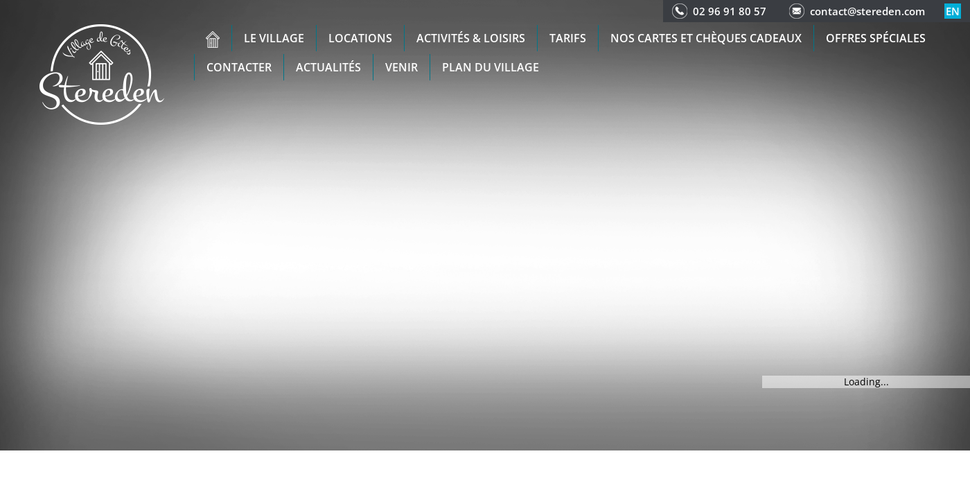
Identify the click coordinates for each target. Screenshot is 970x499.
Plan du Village (490, 67)
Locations (360, 38)
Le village (274, 38)
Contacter (239, 67)
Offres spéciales (876, 38)
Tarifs (567, 38)
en (953, 11)
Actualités (328, 67)
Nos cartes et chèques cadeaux (706, 38)
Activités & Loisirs (470, 38)
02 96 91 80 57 (729, 11)
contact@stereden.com (867, 11)
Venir (401, 67)
